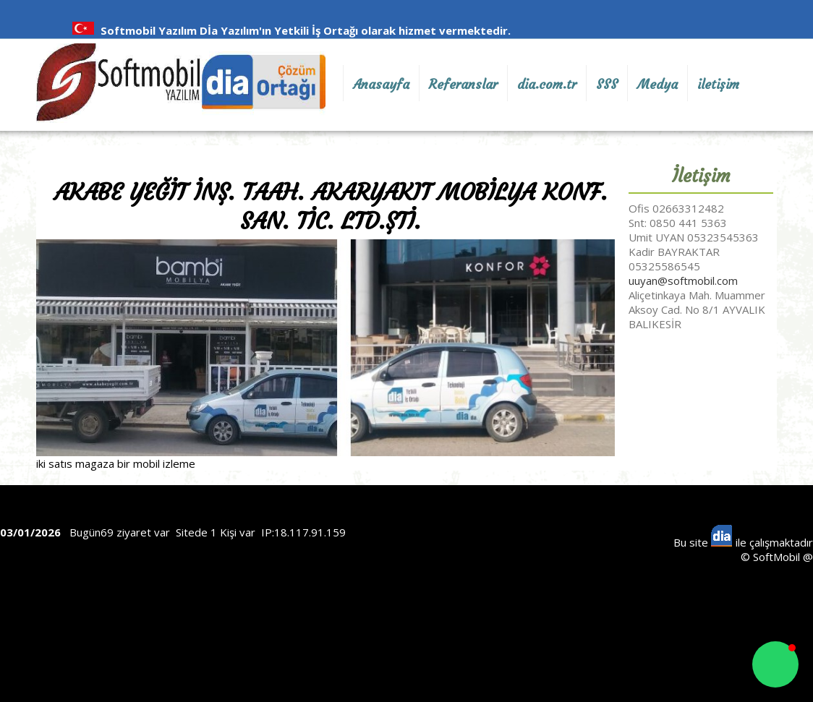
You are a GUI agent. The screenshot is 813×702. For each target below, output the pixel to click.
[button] (775, 664)
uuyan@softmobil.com (683, 280)
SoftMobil (776, 556)
